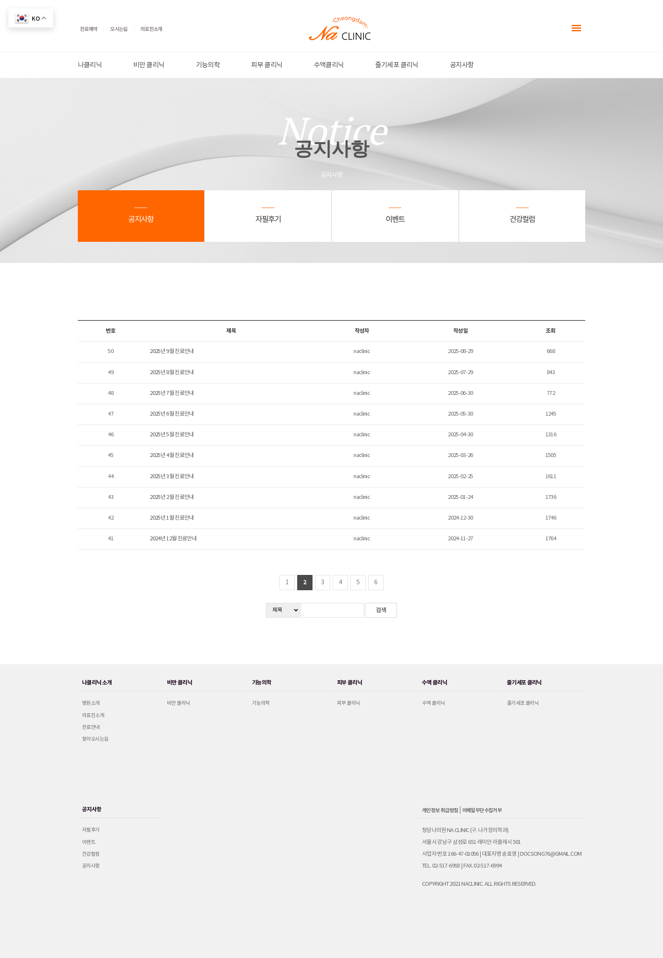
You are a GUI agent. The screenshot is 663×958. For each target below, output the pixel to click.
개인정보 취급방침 (440, 810)
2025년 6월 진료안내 (172, 414)
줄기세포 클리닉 (397, 65)
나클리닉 (90, 65)
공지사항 (462, 65)
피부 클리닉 (266, 65)
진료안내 (91, 727)
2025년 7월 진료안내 (172, 393)
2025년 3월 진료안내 (172, 477)
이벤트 (88, 842)
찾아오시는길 (95, 739)
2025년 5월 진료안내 (172, 435)
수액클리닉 (329, 65)
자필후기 (91, 830)
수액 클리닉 (433, 703)
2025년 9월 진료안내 (172, 351)
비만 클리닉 (148, 65)
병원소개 (91, 703)
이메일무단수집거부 (482, 810)
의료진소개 (93, 715)
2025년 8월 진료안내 (172, 373)
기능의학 (208, 65)
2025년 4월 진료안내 (172, 455)
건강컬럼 (91, 854)
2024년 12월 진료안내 (173, 539)
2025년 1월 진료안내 (172, 518)
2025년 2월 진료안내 (172, 497)
